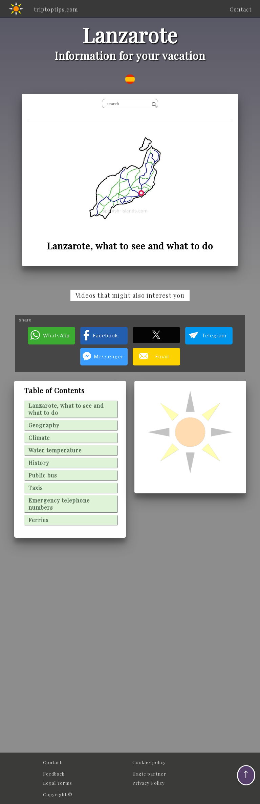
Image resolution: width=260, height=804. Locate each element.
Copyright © (57, 794)
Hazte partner (149, 774)
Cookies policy (149, 762)
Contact (52, 762)
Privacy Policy (148, 783)
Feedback (54, 774)
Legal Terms (57, 783)
